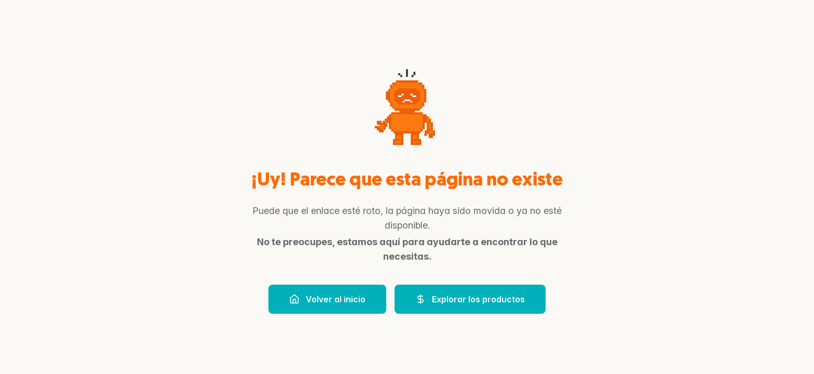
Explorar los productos (470, 299)
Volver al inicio (327, 299)
